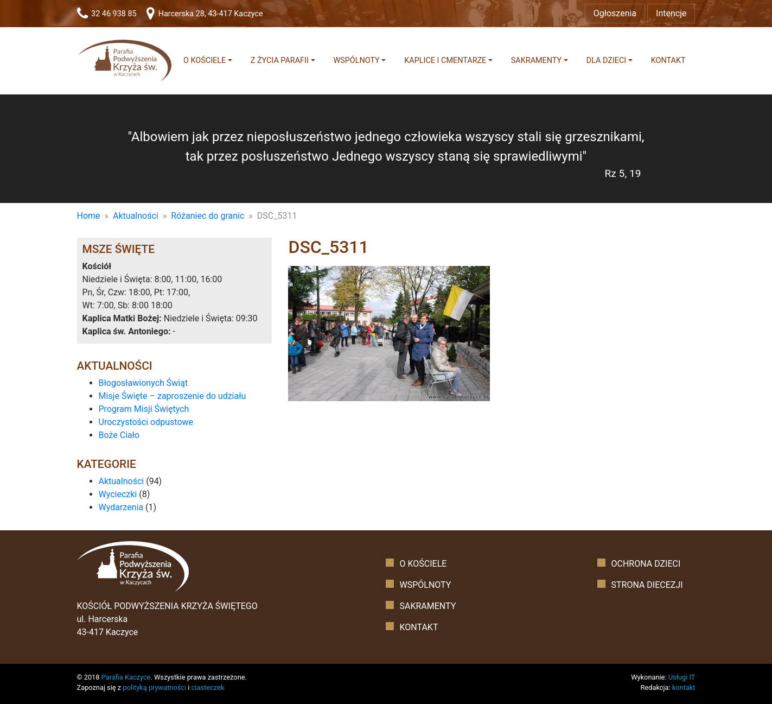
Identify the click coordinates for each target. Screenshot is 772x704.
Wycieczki (118, 494)
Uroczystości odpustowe (146, 422)
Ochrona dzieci (645, 564)
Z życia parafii (280, 60)
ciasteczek (208, 687)
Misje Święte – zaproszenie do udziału (172, 396)
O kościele (204, 60)
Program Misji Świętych (144, 409)
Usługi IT (682, 677)
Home (88, 216)
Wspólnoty (356, 60)
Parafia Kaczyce (126, 677)
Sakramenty (536, 60)
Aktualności (135, 216)
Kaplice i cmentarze (445, 60)
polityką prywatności (154, 687)
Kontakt (668, 60)
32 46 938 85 (107, 13)
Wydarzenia (121, 507)
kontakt (684, 687)
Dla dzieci (606, 60)
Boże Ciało (119, 435)
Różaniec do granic (207, 216)
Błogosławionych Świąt (143, 383)
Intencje (671, 13)
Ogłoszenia (615, 13)
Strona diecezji (646, 585)
